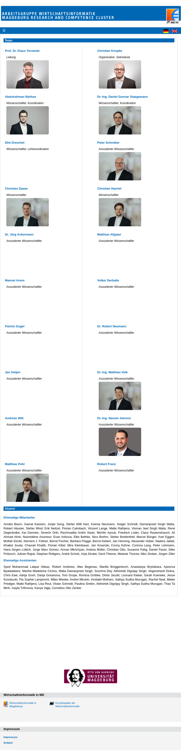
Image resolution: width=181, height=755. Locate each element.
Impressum (10, 737)
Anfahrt (8, 742)
